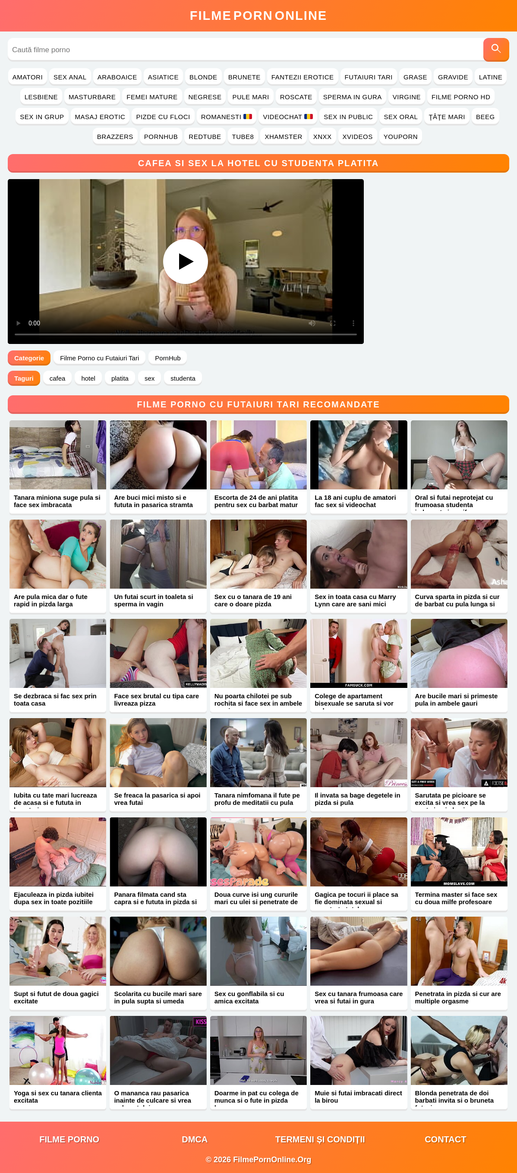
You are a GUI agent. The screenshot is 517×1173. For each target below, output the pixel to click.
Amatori (28, 77)
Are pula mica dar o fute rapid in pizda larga (51, 600)
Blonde (203, 77)
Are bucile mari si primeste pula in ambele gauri (456, 699)
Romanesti (226, 116)
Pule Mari (250, 97)
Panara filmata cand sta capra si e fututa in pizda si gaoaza (155, 902)
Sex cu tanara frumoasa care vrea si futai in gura (359, 997)
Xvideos (358, 136)
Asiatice (163, 77)
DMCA (195, 1139)
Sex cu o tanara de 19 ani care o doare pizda (253, 600)
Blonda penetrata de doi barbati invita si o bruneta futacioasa (454, 1100)
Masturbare (92, 97)
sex (149, 378)
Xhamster (283, 136)
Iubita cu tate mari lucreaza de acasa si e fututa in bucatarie (55, 802)
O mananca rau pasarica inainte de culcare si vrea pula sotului (152, 1100)
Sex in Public (348, 116)
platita (120, 378)
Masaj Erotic (100, 116)
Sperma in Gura (352, 97)
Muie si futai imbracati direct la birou (358, 1096)
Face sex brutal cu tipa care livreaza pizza (156, 699)
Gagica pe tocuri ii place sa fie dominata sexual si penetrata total (356, 902)
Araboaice (117, 77)
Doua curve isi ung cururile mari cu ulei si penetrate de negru (256, 902)
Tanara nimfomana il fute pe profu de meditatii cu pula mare (257, 802)
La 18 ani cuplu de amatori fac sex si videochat (355, 501)
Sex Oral (401, 116)
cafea (58, 378)
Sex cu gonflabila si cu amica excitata (249, 997)
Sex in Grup (42, 116)
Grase (415, 77)
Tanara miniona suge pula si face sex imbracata (57, 501)
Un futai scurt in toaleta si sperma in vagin (153, 600)
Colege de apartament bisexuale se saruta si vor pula (354, 703)
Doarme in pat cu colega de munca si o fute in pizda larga (256, 1100)
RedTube (205, 136)
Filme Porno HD (461, 97)
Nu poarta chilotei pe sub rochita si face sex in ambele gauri (258, 703)
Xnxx (322, 136)
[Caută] (496, 50)
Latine (490, 77)
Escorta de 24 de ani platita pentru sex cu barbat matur (256, 501)
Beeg (485, 116)
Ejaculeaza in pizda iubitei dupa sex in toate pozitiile (54, 898)
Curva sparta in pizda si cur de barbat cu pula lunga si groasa (457, 604)
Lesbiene (41, 97)
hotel (88, 378)
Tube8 (243, 136)
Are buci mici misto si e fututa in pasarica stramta (153, 501)
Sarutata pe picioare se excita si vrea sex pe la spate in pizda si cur (450, 802)
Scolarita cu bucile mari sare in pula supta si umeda (158, 997)
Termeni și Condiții (320, 1139)
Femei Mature (151, 97)
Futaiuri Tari (369, 77)
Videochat (288, 116)
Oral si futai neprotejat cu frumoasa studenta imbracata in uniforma (454, 505)
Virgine (407, 97)
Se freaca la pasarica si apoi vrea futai (157, 798)
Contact (445, 1139)
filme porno (69, 1139)
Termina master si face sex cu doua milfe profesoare (456, 898)
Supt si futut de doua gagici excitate (56, 997)
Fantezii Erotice (302, 77)
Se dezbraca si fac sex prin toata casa (55, 699)
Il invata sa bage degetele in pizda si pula (357, 798)
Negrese (205, 97)
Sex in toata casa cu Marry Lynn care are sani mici (355, 600)
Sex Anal (70, 77)
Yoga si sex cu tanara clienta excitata (58, 1096)
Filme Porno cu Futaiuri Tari (99, 358)
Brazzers (115, 136)
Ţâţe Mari (447, 116)
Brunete (244, 77)
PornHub (161, 136)
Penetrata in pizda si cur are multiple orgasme (458, 997)
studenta (182, 378)
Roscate (296, 97)
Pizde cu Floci (163, 116)
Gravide (453, 77)
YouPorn (401, 136)
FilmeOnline (258, 15)
